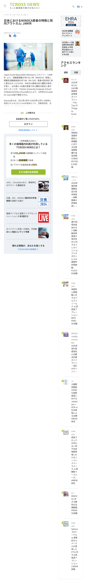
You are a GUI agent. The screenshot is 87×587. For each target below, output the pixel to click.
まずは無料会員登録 (28, 172)
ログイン (28, 124)
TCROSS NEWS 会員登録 (28, 249)
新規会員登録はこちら (28, 130)
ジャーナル (16, 15)
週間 (66, 72)
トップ (6, 15)
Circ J (25, 15)
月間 (76, 72)
